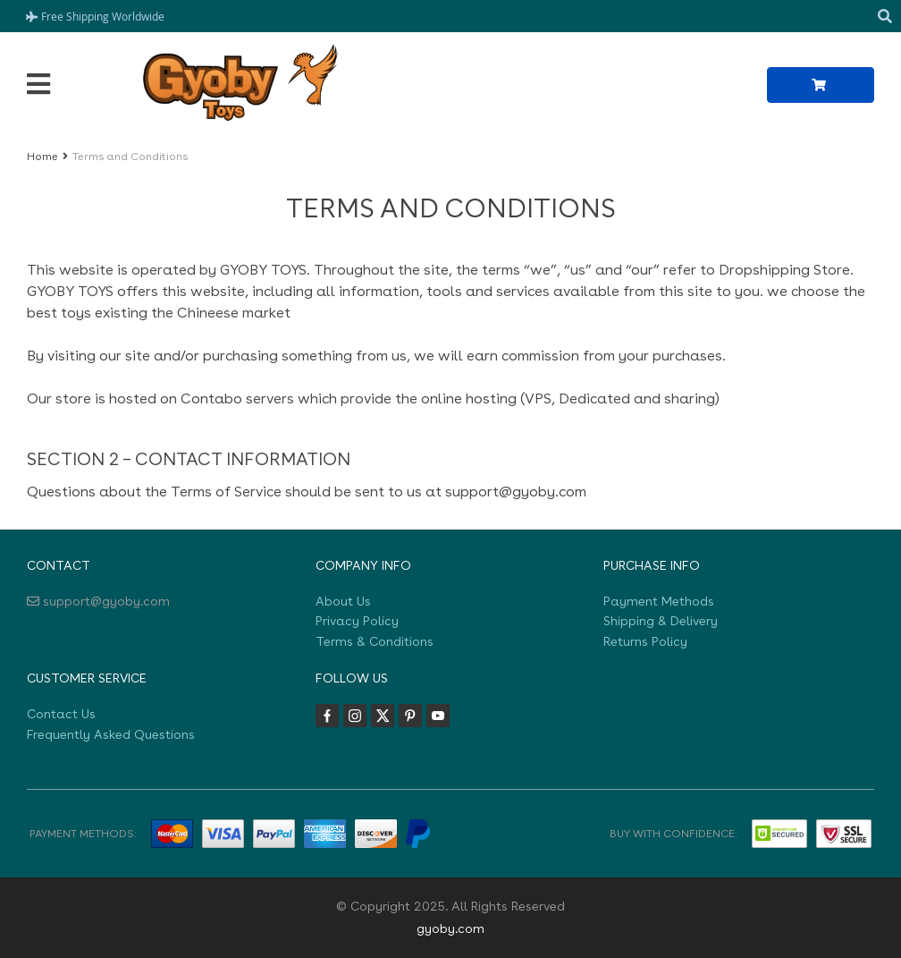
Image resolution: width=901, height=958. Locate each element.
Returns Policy (645, 641)
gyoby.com (450, 928)
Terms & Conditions (375, 641)
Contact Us (61, 714)
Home (42, 156)
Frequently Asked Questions (111, 734)
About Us (343, 601)
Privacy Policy (357, 621)
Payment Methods (658, 601)
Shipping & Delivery (660, 621)
